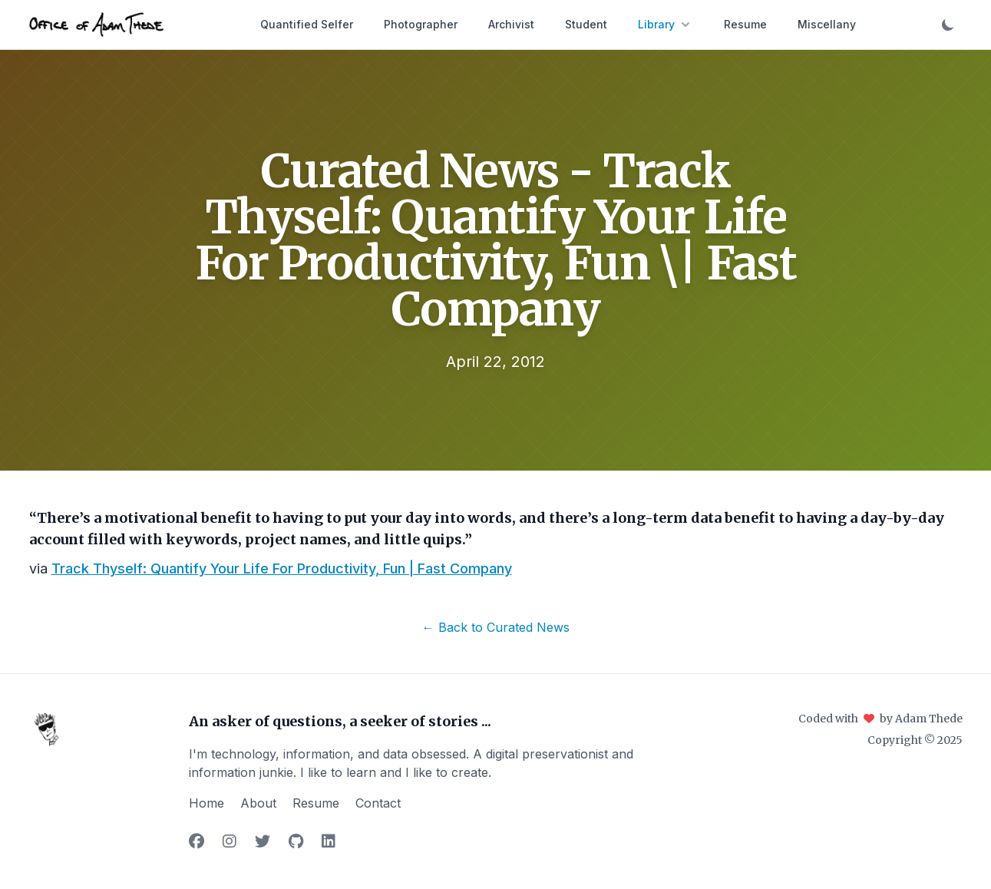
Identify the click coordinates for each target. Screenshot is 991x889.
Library (665, 24)
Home (206, 803)
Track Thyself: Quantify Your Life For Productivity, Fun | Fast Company (281, 568)
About (258, 803)
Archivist (511, 24)
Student (586, 24)
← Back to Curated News (496, 627)
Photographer (421, 24)
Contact (378, 803)
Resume (745, 24)
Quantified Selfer (306, 24)
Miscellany (827, 24)
